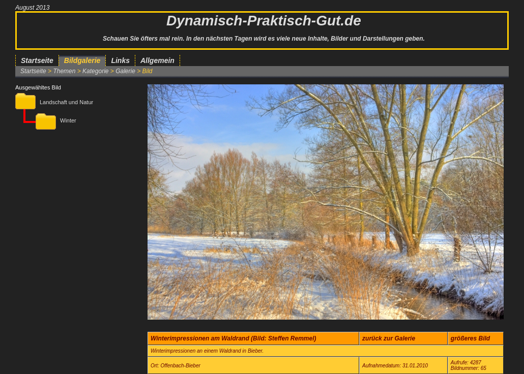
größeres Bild (470, 338)
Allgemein (157, 60)
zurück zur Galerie (388, 338)
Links (120, 60)
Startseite (37, 60)
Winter (68, 120)
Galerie (125, 71)
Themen (64, 71)
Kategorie (95, 71)
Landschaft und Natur (66, 102)
